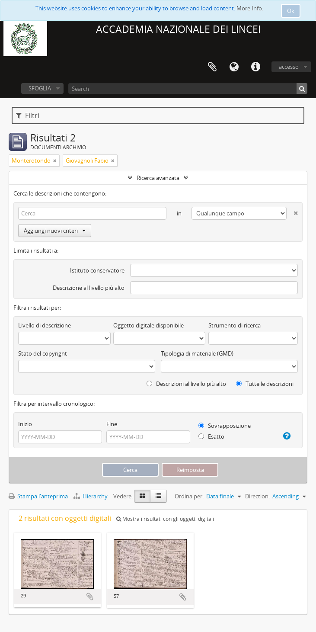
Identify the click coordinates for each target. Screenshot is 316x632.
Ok (290, 11)
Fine (111, 424)
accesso (289, 67)
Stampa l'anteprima (38, 496)
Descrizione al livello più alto (88, 288)
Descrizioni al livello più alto (186, 384)
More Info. (249, 8)
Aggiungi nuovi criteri (55, 230)
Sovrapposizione (224, 426)
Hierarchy (91, 496)
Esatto (211, 436)
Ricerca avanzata (158, 178)
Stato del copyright (42, 353)
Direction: (257, 496)
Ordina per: (189, 496)
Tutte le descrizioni (265, 384)
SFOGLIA (40, 88)
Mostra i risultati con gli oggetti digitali (165, 519)
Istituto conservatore (97, 270)
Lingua (234, 67)
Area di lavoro (212, 67)
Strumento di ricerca (234, 325)
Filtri (27, 115)
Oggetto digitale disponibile (148, 325)
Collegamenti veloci (255, 67)
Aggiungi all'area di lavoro (90, 596)
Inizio (25, 424)
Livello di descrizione (44, 325)
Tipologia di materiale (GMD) (197, 353)
